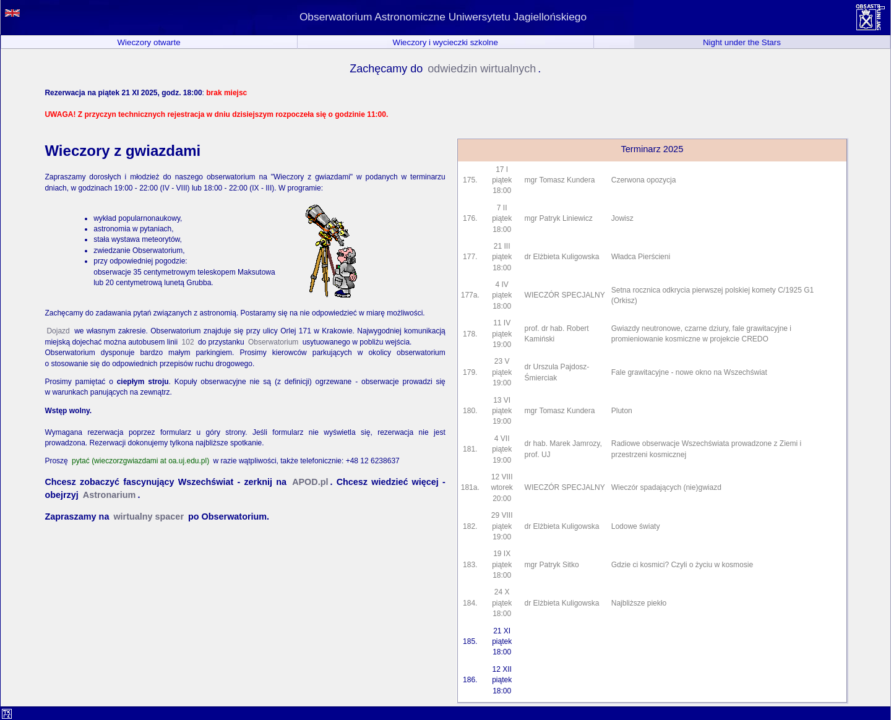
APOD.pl (310, 482)
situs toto (881, 7)
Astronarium (109, 495)
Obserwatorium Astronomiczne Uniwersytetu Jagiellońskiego (443, 17)
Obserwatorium (273, 342)
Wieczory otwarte (148, 42)
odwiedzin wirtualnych (482, 68)
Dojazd (57, 331)
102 (188, 342)
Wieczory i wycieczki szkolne (445, 42)
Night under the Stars (742, 42)
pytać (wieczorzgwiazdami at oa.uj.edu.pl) (140, 460)
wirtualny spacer (148, 516)
